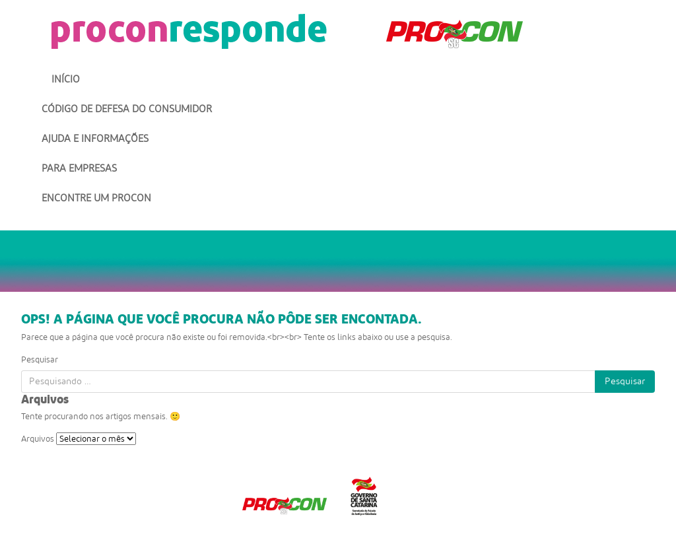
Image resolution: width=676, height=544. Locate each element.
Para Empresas (79, 168)
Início (65, 79)
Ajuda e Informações (95, 139)
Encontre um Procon (96, 198)
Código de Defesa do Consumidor (127, 109)
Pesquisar (39, 359)
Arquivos (37, 439)
